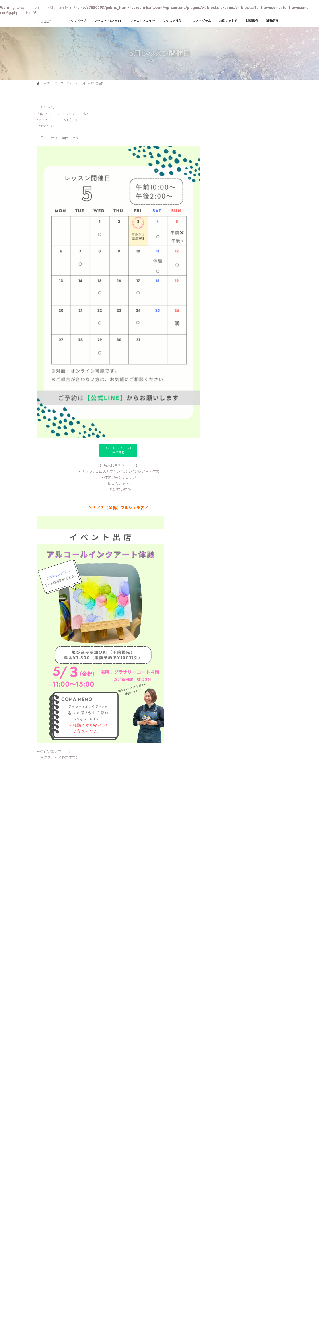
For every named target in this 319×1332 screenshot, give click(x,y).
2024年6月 (225, 433)
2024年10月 (226, 396)
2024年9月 (225, 405)
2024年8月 (225, 414)
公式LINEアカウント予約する (118, 451)
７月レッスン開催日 (256, 273)
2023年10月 (226, 504)
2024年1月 (225, 478)
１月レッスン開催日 (256, 139)
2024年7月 (225, 423)
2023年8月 (225, 523)
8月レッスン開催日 (255, 251)
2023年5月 (225, 550)
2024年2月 (225, 468)
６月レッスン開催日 (256, 296)
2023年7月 (225, 532)
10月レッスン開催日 (256, 206)
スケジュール (226, 354)
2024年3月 (225, 459)
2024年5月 (225, 441)
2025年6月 (225, 378)
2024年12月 (226, 387)
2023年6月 (225, 541)
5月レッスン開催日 (255, 318)
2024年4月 (225, 451)
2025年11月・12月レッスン (262, 116)
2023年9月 (225, 514)
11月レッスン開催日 (256, 183)
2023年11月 (226, 496)
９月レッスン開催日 (256, 228)
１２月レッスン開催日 (257, 161)
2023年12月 (226, 486)
